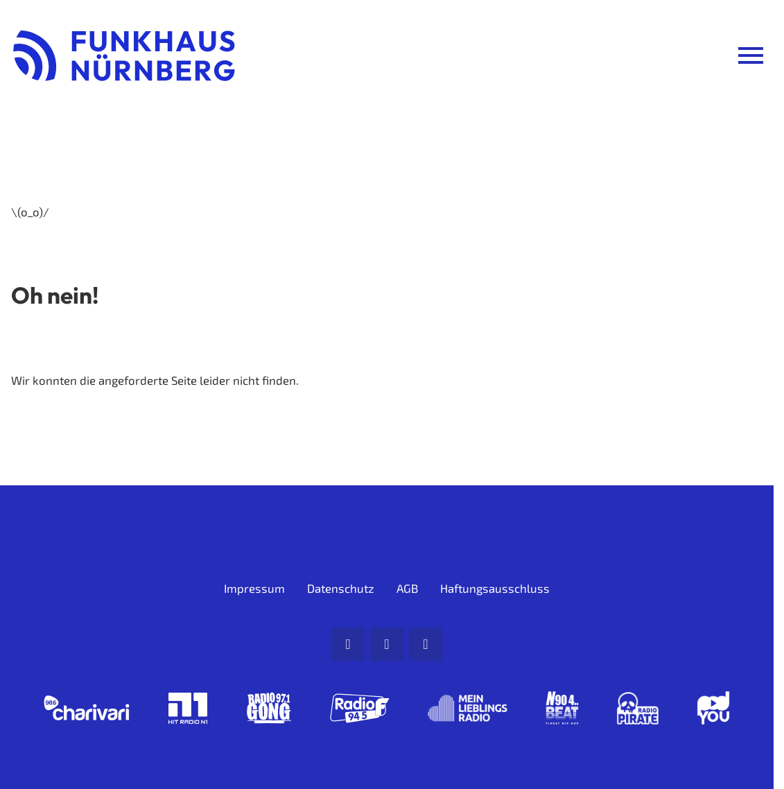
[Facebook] (386, 644)
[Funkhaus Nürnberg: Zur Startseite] (124, 55)
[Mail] (348, 644)
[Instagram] (425, 644)
